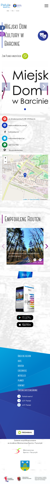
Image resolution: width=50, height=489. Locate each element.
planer (21, 380)
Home (8, 11)
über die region (24, 356)
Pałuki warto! (25, 396)
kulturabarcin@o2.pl (16, 138)
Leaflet (25, 199)
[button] (25, 109)
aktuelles (22, 375)
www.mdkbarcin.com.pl (17, 125)
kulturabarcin (13, 132)
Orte (13, 11)
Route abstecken (12, 150)
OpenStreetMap (35, 199)
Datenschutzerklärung (27, 390)
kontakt (21, 385)
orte (20, 361)
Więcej (25, 275)
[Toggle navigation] (37, 5)
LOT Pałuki (24, 400)
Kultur (17, 11)
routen (21, 365)
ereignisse (22, 370)
